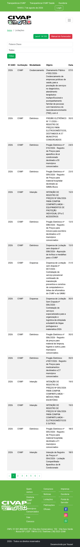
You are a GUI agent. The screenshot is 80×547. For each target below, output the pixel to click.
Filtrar (11, 56)
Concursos (48, 489)
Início (9, 30)
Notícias (47, 494)
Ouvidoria (63, 3)
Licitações (48, 499)
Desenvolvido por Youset (61, 544)
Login (59, 8)
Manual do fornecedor (61, 36)
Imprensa (65, 489)
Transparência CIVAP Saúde (42, 3)
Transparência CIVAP (16, 3)
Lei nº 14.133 (41, 36)
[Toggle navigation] (69, 20)
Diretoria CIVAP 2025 (30, 500)
